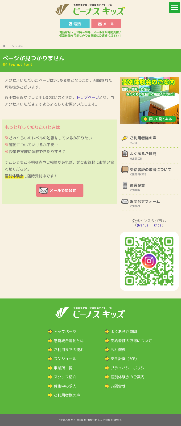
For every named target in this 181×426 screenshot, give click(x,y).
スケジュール (65, 358)
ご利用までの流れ (69, 349)
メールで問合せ (63, 190)
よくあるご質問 (124, 331)
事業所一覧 (63, 368)
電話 (75, 23)
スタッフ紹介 (65, 376)
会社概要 (118, 349)
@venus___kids (149, 225)
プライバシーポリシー (129, 368)
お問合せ (118, 386)
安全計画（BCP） (125, 358)
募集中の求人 (65, 386)
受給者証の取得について (131, 340)
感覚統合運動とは (69, 340)
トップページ (87, 97)
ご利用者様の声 (67, 395)
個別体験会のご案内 (127, 376)
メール (106, 23)
